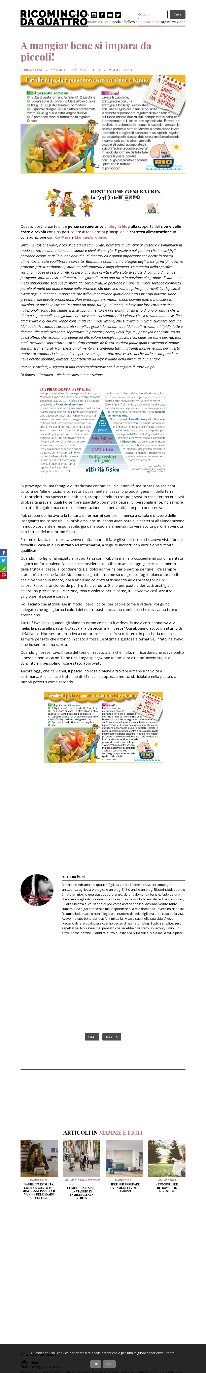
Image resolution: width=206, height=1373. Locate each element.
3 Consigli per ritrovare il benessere (167, 1187)
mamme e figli (149, 21)
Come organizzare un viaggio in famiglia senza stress (81, 1193)
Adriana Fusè (32, 70)
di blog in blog (117, 226)
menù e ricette (99, 21)
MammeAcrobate (90, 237)
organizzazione (173, 21)
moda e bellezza (124, 21)
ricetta (112, 1036)
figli (92, 1036)
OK (96, 1364)
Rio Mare (62, 237)
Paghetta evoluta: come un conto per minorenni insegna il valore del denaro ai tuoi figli (39, 1191)
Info (109, 1364)
